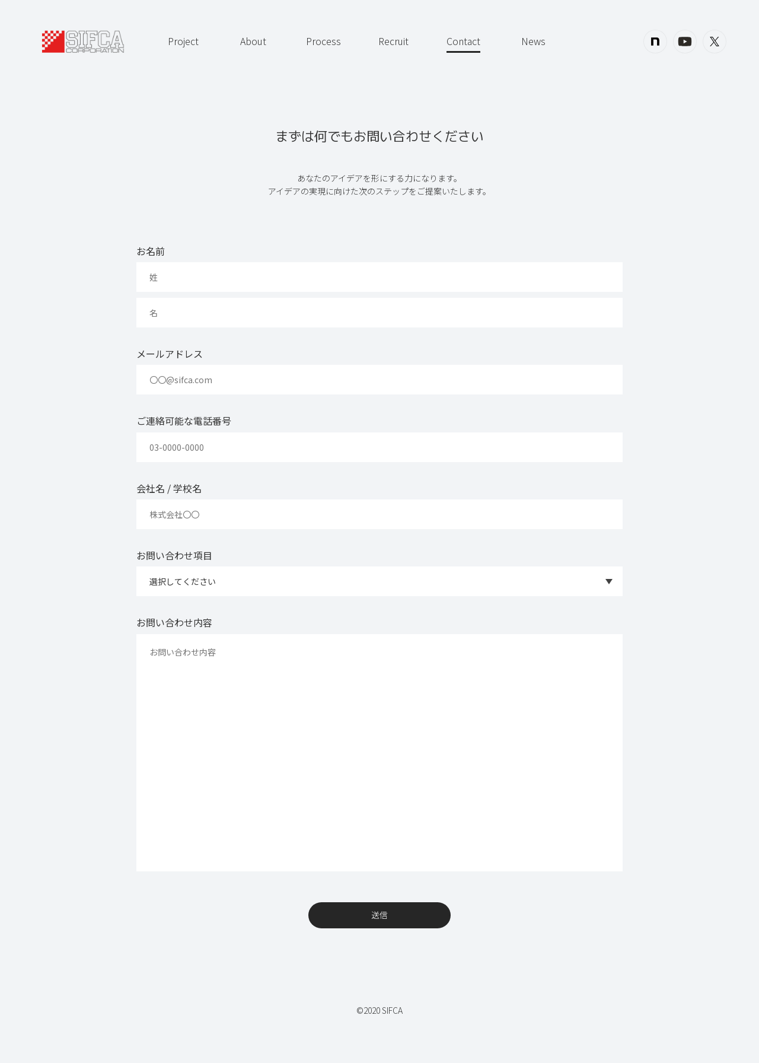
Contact (463, 41)
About (253, 41)
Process (323, 41)
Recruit (393, 41)
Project (183, 41)
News (533, 41)
